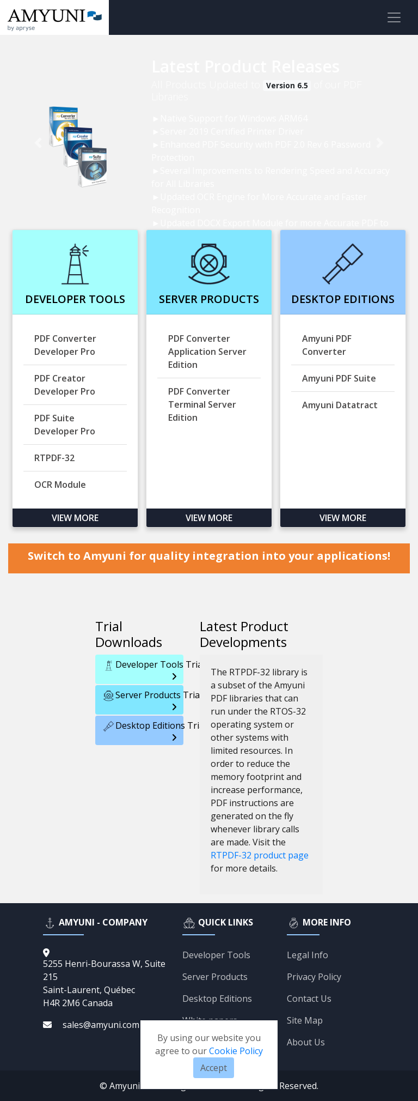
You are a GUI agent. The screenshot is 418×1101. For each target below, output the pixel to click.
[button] (38, 143)
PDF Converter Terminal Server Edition (202, 404)
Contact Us (309, 999)
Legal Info (307, 955)
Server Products (215, 977)
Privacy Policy (314, 977)
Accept (213, 1068)
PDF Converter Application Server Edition (207, 351)
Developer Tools (216, 955)
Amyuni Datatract (340, 405)
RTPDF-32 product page (260, 855)
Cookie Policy (236, 1051)
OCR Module (60, 485)
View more (75, 518)
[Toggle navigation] (394, 17)
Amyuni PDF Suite (339, 378)
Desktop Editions (217, 999)
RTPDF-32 (54, 458)
